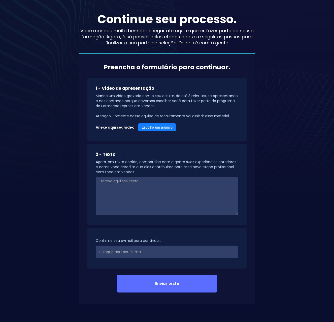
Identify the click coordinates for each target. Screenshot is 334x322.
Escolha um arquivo (157, 127)
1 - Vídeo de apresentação (125, 88)
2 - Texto (105, 154)
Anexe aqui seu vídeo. (116, 127)
